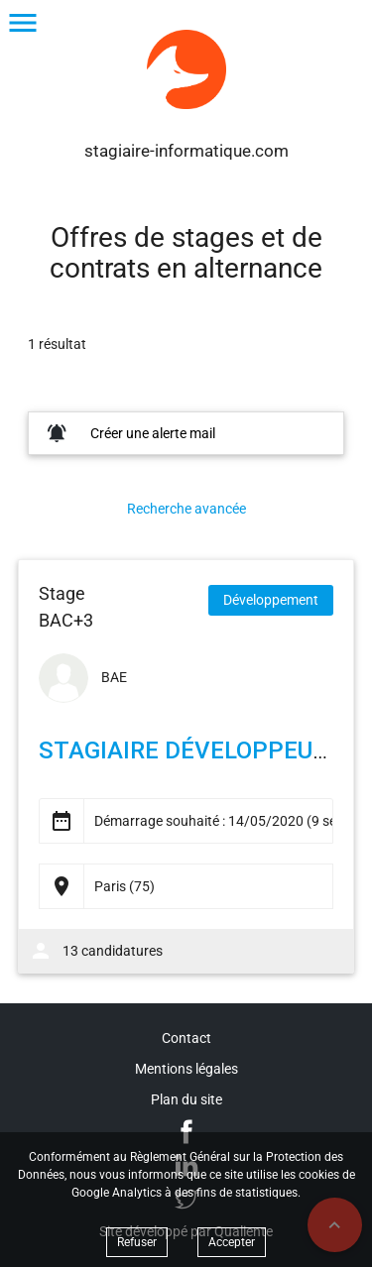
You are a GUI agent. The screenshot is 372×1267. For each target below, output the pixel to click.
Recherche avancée (186, 509)
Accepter (231, 1242)
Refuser (137, 1242)
